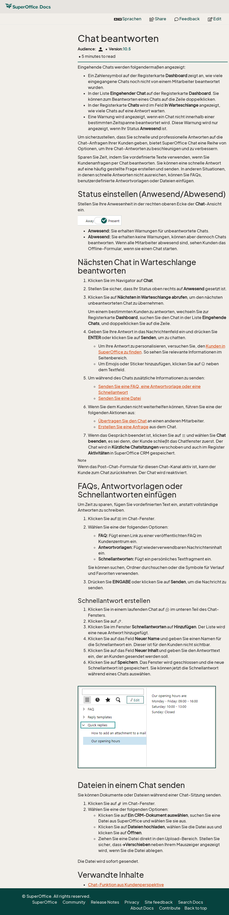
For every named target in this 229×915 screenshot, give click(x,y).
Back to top (195, 908)
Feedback (187, 18)
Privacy (132, 902)
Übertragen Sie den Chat (122, 420)
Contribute (169, 908)
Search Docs (190, 902)
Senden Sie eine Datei (119, 398)
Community (74, 902)
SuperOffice (44, 902)
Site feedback (159, 902)
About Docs (142, 908)
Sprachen (127, 18)
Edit (214, 18)
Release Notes (105, 902)
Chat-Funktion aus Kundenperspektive (126, 884)
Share (157, 18)
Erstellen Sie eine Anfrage (123, 426)
